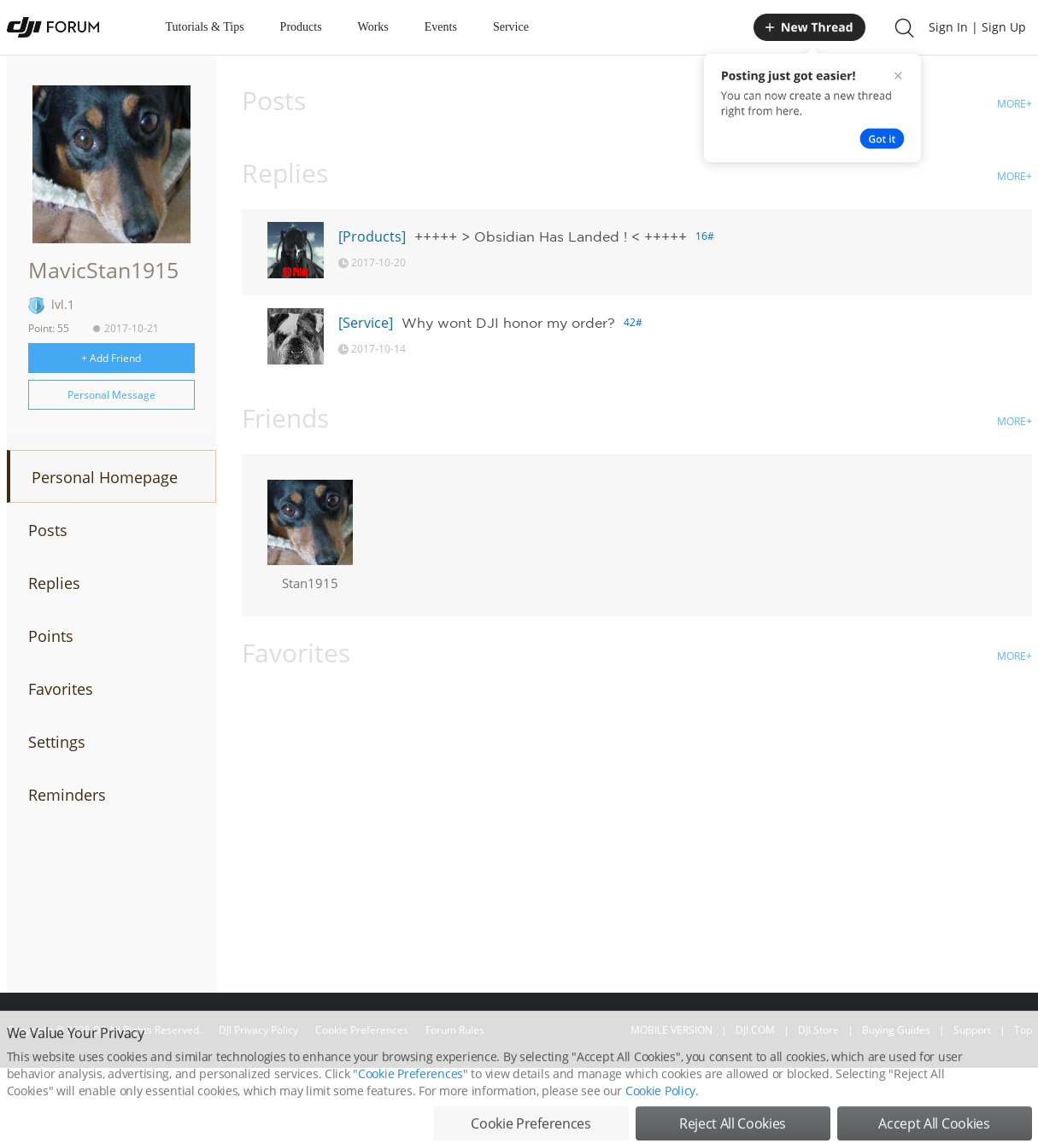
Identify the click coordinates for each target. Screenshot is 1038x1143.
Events (441, 26)
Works (373, 26)
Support (972, 1030)
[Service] (365, 322)
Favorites (60, 689)
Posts (47, 530)
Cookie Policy (660, 1121)
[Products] (372, 236)
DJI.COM (755, 1030)
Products (301, 26)
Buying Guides (896, 1030)
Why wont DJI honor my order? (508, 322)
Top (1023, 1030)
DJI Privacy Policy (258, 1030)
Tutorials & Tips (205, 26)
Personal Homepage (105, 477)
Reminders (67, 794)
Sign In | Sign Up (977, 27)
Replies (54, 583)
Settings (56, 742)
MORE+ (1014, 103)
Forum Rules (454, 1030)
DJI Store (818, 1030)
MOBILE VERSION (671, 1030)
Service (511, 26)
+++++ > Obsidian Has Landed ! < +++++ (550, 236)
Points (50, 636)
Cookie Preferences (361, 1030)
